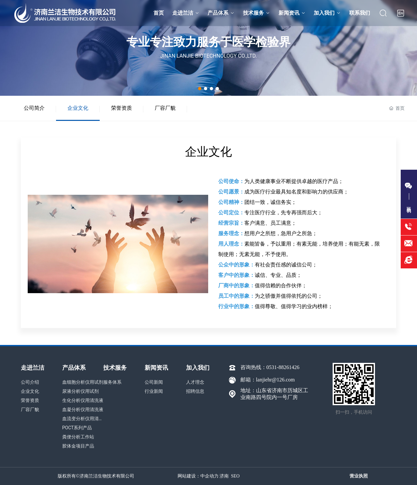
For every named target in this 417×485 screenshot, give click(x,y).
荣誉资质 (121, 108)
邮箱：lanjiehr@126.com (267, 379)
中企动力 (209, 476)
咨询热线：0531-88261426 (269, 367)
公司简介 (34, 108)
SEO (235, 476)
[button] (199, 88)
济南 (224, 476)
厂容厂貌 (165, 108)
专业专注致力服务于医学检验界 (208, 42)
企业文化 (77, 108)
